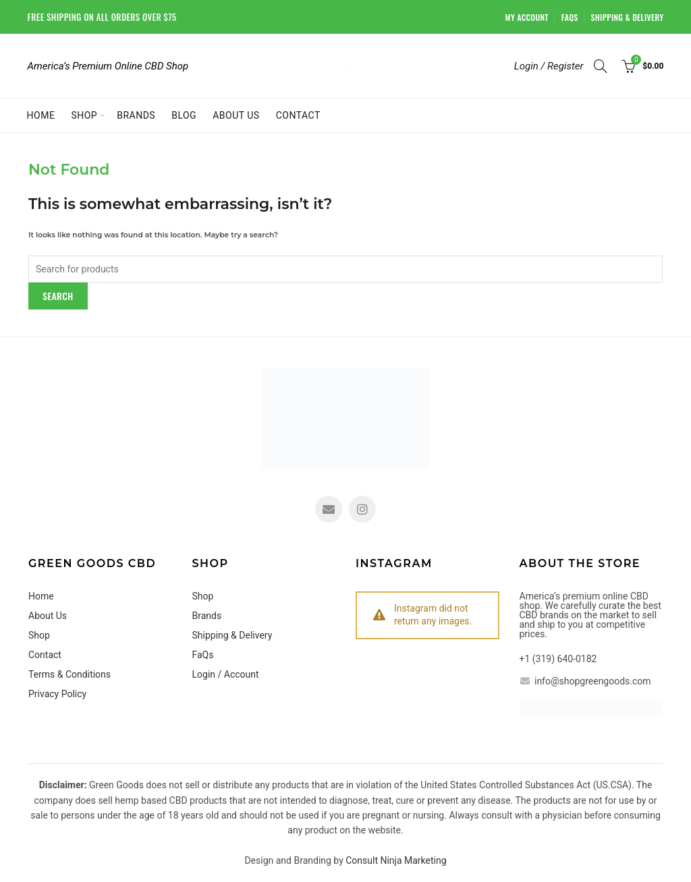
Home (41, 115)
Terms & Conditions (69, 674)
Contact (298, 115)
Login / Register (549, 66)
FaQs (569, 17)
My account (527, 17)
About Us (236, 115)
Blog (183, 115)
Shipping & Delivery (627, 17)
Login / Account (225, 674)
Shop (84, 115)
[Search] (600, 66)
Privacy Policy (57, 693)
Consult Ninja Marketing (396, 860)
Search (58, 296)
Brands (136, 115)
